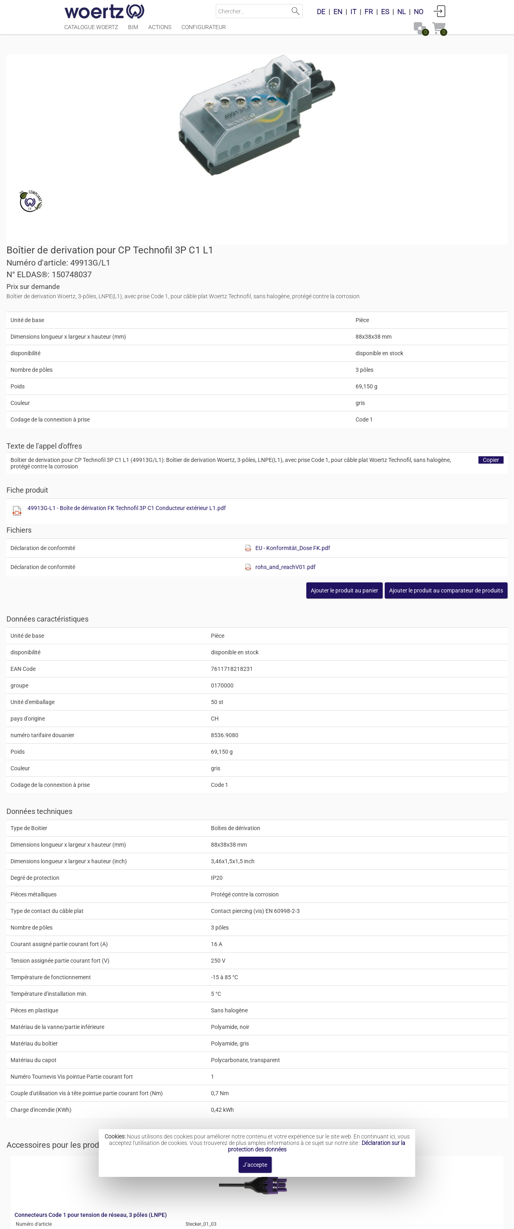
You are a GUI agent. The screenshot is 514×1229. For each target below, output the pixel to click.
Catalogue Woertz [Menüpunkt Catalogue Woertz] (91, 31)
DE (321, 12)
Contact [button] (205, 1219)
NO (418, 12)
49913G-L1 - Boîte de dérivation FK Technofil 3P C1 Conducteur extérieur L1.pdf (372, 353)
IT (353, 12)
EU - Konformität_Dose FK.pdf (401, 393)
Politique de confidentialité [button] (339, 1219)
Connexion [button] (440, 11)
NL (401, 12)
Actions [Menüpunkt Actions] (159, 31)
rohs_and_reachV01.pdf (394, 412)
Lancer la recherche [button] (296, 11)
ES (385, 12)
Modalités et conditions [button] (259, 1219)
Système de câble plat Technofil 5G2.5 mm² (285, 1113)
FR (368, 12)
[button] (388, 435)
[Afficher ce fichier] (271, 356)
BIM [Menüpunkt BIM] (133, 31)
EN (337, 12)
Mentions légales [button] (161, 1219)
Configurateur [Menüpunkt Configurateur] (203, 31)
